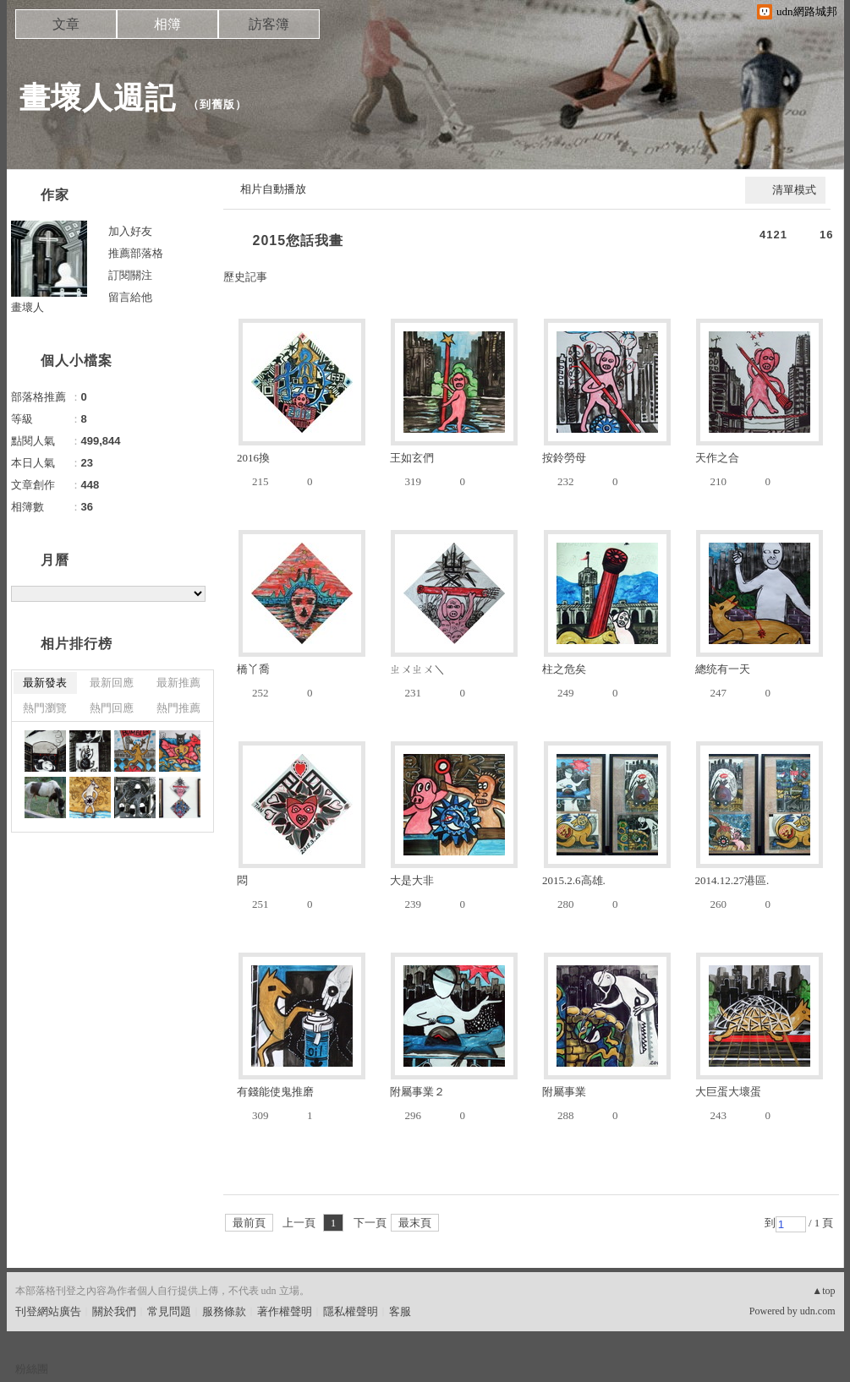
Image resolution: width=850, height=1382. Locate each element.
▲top (823, 1291)
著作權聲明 (284, 1311)
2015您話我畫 (298, 240)
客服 (400, 1311)
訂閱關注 (130, 275)
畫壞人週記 (97, 97)
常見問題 (169, 1311)
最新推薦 (178, 682)
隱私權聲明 (350, 1311)
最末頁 (414, 1222)
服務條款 (224, 1311)
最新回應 (112, 682)
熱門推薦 (178, 708)
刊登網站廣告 (48, 1311)
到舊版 (217, 104)
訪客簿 (269, 24)
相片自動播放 (273, 189)
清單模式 (794, 189)
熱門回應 (112, 708)
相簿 (167, 24)
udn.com (818, 1311)
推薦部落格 (135, 253)
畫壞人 (27, 307)
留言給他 (130, 297)
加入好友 (130, 231)
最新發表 (45, 682)
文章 (66, 24)
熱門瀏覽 (45, 708)
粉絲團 (31, 1369)
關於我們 (114, 1311)
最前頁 (249, 1222)
